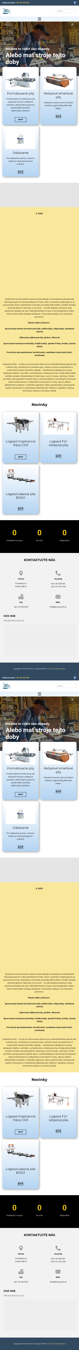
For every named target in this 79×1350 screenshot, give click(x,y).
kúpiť (20, 119)
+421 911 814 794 (22, 3)
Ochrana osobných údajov (57, 669)
